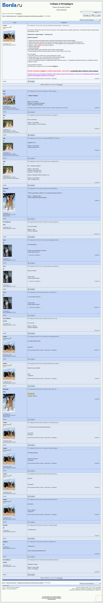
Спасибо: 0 (97, 78)
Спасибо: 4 (97, 281)
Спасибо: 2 (97, 128)
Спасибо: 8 (97, 487)
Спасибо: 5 (97, 182)
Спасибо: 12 (97, 350)
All (57, 84)
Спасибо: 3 (97, 107)
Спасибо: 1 (97, 150)
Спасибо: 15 (97, 307)
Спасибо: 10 (97, 233)
